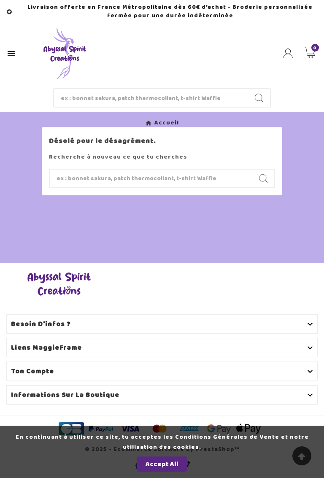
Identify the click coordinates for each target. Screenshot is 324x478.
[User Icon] (288, 53)
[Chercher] (151, 98)
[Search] (259, 98)
